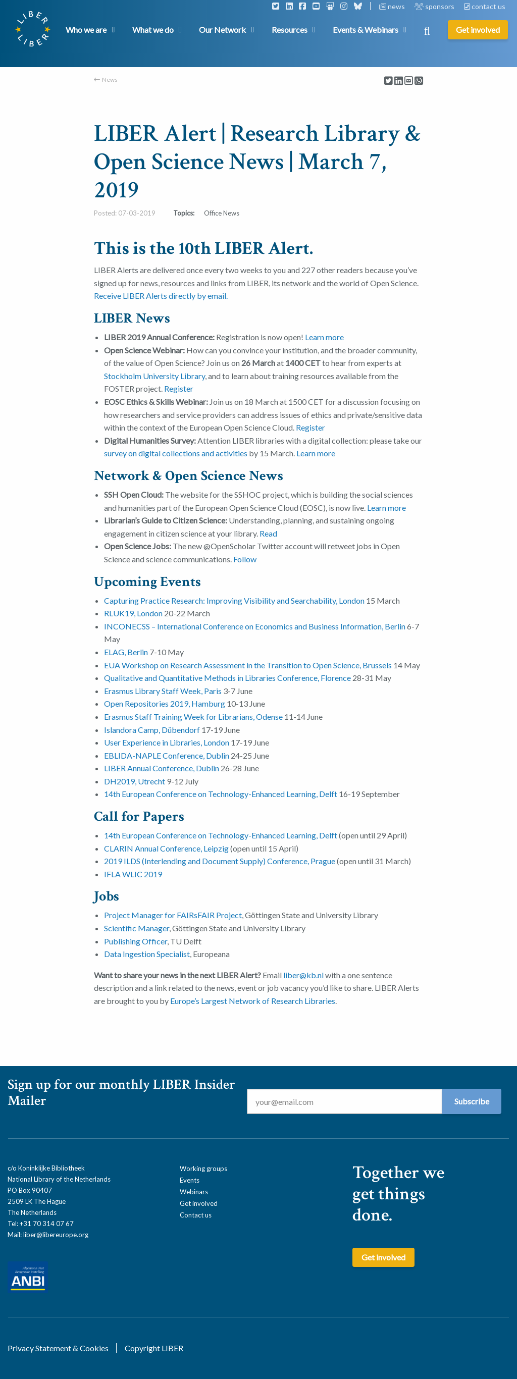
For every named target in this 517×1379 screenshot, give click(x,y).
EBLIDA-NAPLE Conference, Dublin (166, 755)
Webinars (194, 1192)
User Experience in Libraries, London (166, 742)
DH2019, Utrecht (134, 781)
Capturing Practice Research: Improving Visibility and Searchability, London (234, 600)
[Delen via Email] (408, 81)
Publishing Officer (135, 941)
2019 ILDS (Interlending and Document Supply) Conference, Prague (219, 861)
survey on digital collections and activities (175, 453)
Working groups (203, 1168)
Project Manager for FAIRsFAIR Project (173, 915)
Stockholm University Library (154, 376)
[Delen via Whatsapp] (419, 81)
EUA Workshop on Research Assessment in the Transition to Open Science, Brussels (248, 665)
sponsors (435, 6)
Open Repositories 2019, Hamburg (164, 703)
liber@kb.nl (303, 975)
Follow (244, 559)
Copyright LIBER (154, 1348)
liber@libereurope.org (55, 1235)
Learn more (324, 337)
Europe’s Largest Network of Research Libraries (252, 1000)
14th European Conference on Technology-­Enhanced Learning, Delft (220, 794)
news (392, 6)
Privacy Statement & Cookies (58, 1348)
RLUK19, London (133, 613)
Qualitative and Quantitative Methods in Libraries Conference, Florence (227, 677)
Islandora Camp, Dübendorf (152, 729)
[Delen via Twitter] (388, 81)
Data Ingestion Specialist (147, 954)
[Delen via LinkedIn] (398, 81)
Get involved (199, 1203)
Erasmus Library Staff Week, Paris (163, 691)
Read (268, 533)
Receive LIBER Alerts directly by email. (161, 295)
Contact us (196, 1215)
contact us (484, 6)
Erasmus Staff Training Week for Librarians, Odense (193, 716)
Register (178, 388)
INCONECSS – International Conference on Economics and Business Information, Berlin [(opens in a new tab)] (254, 626)
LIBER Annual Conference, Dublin (161, 768)
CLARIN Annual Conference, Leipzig (166, 848)
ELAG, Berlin (126, 652)
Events (189, 1180)
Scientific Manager (136, 928)
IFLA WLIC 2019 (133, 874)
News (110, 79)
